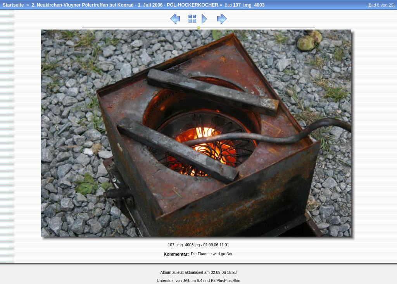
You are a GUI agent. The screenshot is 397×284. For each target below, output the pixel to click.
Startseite (13, 5)
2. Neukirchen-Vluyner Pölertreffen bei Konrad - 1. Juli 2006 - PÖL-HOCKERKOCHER (124, 5)
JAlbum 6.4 (192, 281)
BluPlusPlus (221, 281)
